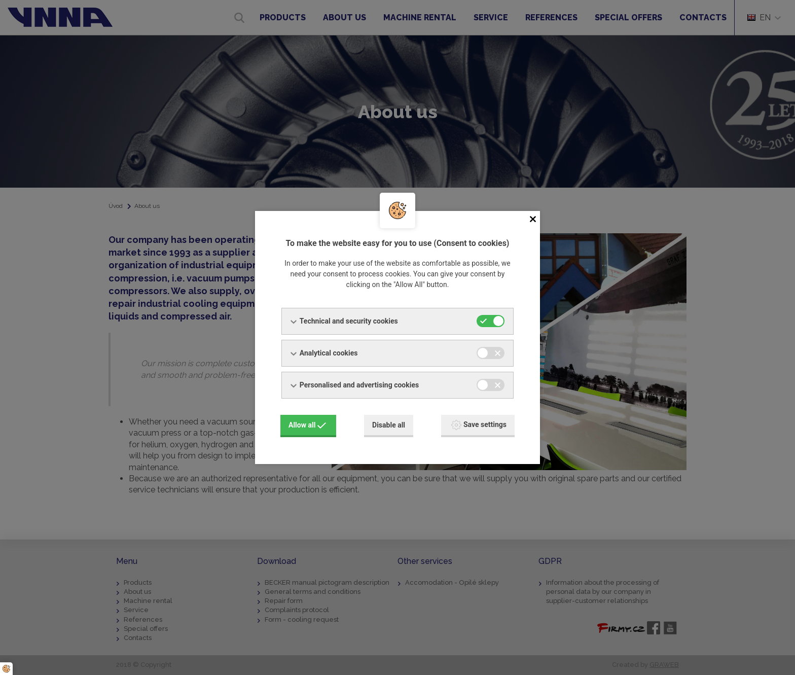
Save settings (479, 424)
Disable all (388, 424)
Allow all (307, 424)
